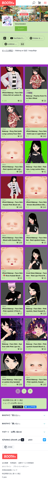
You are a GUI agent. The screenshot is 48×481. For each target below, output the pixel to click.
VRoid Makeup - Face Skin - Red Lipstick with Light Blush (12, 168)
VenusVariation (20, 24)
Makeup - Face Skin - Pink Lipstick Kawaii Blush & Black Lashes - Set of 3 (36, 345)
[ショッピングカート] (39, 3)
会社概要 (5, 463)
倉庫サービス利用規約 (26, 463)
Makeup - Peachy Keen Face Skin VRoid (36, 97)
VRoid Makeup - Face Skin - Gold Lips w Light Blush (36, 132)
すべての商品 (7, 51)
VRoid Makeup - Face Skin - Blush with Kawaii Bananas (12, 239)
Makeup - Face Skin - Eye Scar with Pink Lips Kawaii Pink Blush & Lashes (12, 345)
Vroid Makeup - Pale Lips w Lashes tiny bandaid (12, 381)
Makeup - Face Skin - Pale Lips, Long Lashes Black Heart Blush (36, 168)
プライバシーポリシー (21, 466)
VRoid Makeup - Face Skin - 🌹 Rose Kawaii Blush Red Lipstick (12, 274)
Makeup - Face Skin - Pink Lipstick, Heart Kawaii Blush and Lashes (36, 310)
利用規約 (13, 463)
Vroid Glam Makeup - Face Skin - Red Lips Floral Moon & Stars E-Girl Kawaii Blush (36, 274)
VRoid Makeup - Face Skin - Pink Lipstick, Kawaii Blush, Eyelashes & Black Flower (36, 381)
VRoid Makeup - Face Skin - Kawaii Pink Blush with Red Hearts (12, 203)
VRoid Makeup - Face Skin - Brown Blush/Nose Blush (36, 203)
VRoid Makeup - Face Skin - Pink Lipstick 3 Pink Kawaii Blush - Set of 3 (12, 310)
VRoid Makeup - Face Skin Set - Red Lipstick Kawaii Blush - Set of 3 (36, 239)
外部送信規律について (9, 470)
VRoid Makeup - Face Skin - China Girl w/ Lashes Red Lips (12, 94)
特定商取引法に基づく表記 (11, 473)
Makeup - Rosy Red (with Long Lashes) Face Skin (12, 132)
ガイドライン (6, 466)
